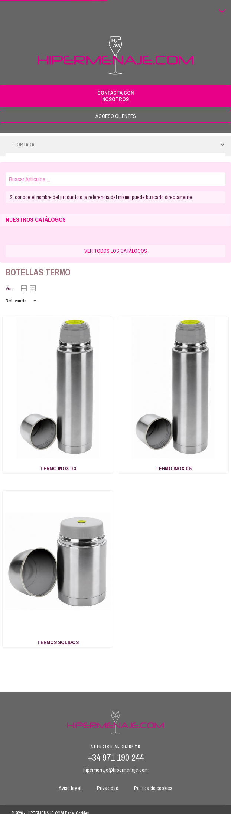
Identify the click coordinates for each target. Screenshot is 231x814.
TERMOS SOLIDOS (58, 642)
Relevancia (22, 301)
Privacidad (107, 788)
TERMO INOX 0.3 (58, 468)
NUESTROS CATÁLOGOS (36, 220)
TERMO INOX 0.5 (173, 468)
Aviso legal (70, 788)
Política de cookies (153, 788)
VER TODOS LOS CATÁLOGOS (115, 251)
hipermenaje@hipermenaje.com (115, 770)
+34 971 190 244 (116, 757)
